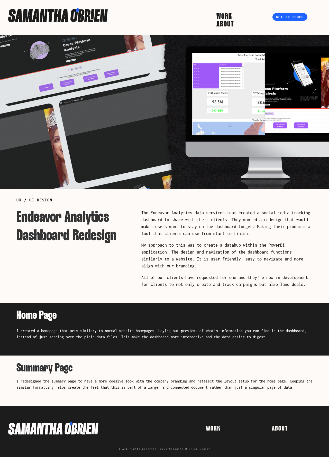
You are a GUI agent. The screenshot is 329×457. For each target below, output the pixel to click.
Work (224, 17)
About (225, 25)
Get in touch (290, 17)
